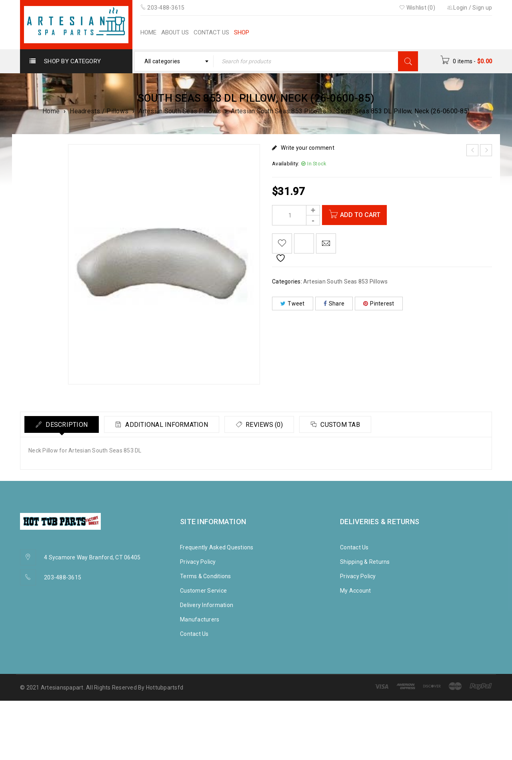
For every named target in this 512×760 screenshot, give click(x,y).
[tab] (62, 424)
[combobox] (174, 61)
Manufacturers (199, 619)
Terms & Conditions (205, 576)
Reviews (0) (269, 424)
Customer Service (203, 590)
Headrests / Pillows (99, 111)
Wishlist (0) (417, 7)
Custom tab (348, 424)
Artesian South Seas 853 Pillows (278, 111)
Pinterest (378, 303)
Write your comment (307, 148)
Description (67, 424)
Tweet (292, 303)
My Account (355, 590)
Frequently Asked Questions (217, 547)
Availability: (285, 164)
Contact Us (194, 634)
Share (334, 303)
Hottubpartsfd (164, 687)
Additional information (170, 424)
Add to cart (362, 215)
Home (51, 111)
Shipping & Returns (365, 562)
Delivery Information (206, 605)
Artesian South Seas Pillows (179, 111)
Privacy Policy (198, 562)
